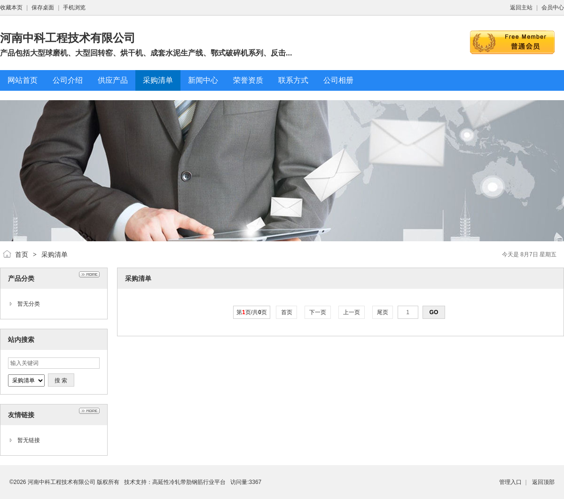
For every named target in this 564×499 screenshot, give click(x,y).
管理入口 (510, 482)
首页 (21, 254)
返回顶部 (543, 482)
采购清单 (54, 254)
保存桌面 (42, 7)
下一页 (318, 312)
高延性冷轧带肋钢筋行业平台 (189, 482)
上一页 (352, 312)
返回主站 (521, 7)
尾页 (383, 312)
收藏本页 (11, 7)
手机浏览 (74, 7)
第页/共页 (251, 312)
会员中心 (552, 7)
